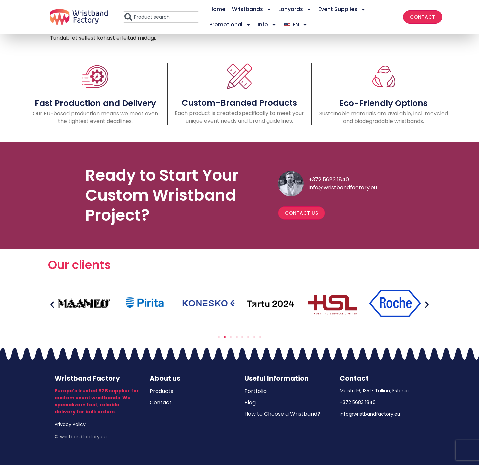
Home (217, 9)
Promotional (230, 25)
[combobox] (161, 17)
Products (161, 391)
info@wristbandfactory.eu (343, 187)
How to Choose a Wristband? (282, 414)
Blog (250, 402)
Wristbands (252, 9)
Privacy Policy (70, 424)
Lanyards (295, 9)
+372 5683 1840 (329, 179)
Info (267, 25)
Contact (161, 402)
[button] (52, 304)
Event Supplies (342, 9)
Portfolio (255, 391)
